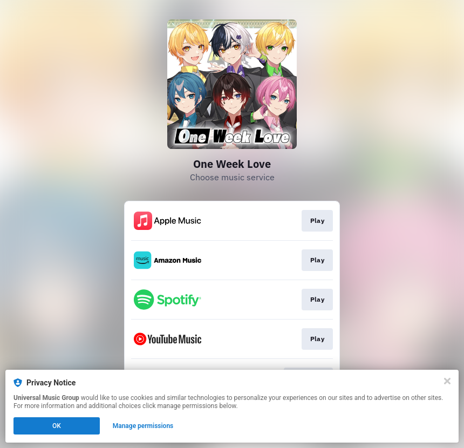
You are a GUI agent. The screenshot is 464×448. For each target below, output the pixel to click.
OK (56, 426)
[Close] (447, 381)
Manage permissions (143, 426)
